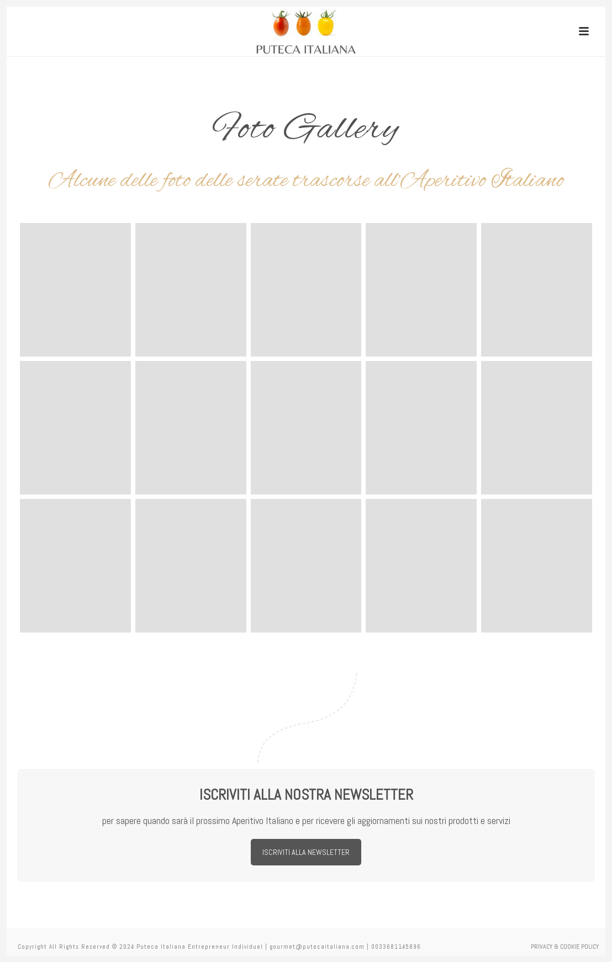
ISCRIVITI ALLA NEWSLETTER (306, 852)
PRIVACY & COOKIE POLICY (565, 946)
